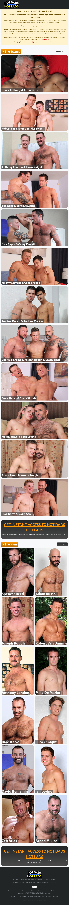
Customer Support (26, 896)
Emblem (46, 39)
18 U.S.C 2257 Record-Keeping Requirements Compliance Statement (34, 882)
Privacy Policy (39, 896)
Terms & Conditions (51, 896)
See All (62, 544)
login (19, 42)
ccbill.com (34, 893)
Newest (59, 51)
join (33, 42)
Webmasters (15, 896)
